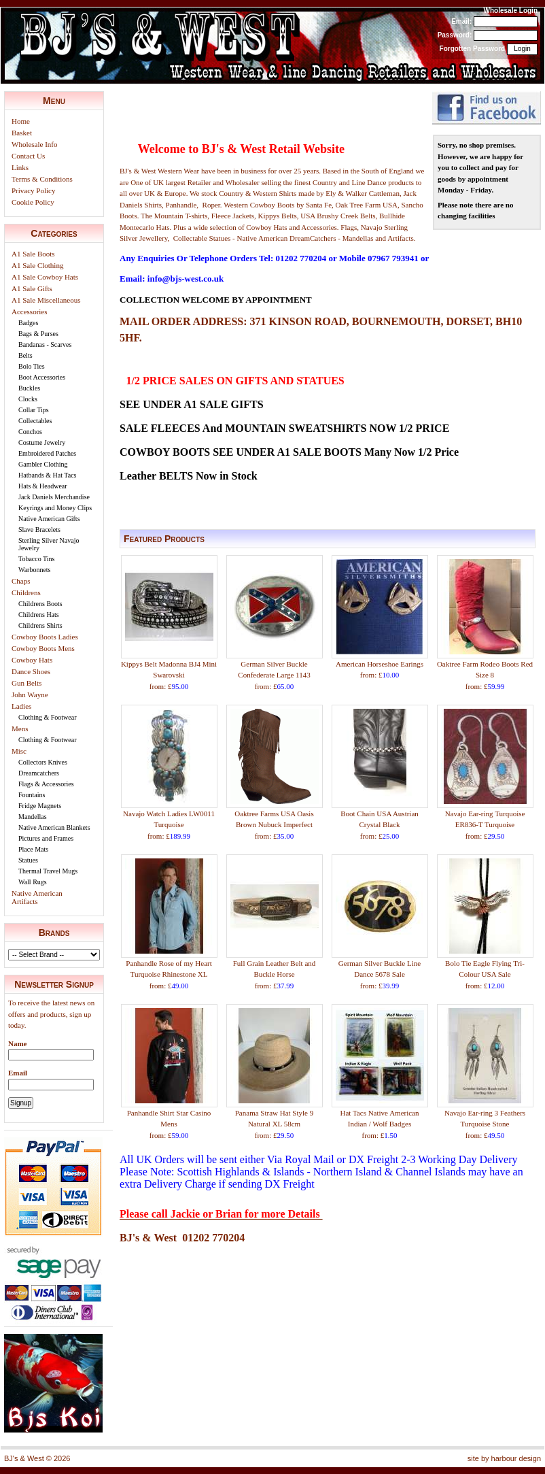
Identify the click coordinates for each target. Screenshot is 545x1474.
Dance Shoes (31, 671)
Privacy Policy (33, 190)
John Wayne (30, 694)
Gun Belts (26, 683)
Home (21, 121)
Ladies (21, 706)
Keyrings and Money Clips (55, 508)
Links (20, 167)
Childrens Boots (40, 603)
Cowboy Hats (32, 660)
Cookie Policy (33, 202)
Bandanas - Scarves (44, 344)
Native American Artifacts (37, 897)
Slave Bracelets (39, 529)
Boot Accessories (41, 377)
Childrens (26, 592)
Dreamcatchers (38, 773)
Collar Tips (33, 410)
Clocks (27, 399)
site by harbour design (504, 1458)
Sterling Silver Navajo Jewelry (48, 544)
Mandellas (32, 816)
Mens (20, 728)
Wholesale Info (35, 144)
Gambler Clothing (43, 464)
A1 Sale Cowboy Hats (45, 277)
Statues (28, 860)
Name (17, 1043)
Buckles (29, 388)
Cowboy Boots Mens (43, 648)
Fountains (31, 795)
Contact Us (28, 156)
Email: (461, 21)
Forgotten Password (473, 48)
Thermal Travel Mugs (47, 871)
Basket (22, 133)
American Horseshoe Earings (379, 664)
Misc (19, 751)
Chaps (21, 581)
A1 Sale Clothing (37, 265)
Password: (455, 35)
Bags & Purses (38, 333)
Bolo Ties (31, 366)
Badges (28, 322)
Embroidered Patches (47, 453)
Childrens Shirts (40, 625)
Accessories (30, 311)
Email (17, 1073)
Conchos (30, 431)
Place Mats (33, 849)
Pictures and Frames (45, 838)
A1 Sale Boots (33, 254)
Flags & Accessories (46, 784)
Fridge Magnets (39, 805)
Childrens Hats (38, 614)
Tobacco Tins (36, 559)
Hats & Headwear (42, 486)
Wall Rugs (32, 882)
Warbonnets (34, 569)
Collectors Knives (42, 762)
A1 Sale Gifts (32, 288)
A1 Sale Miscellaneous (46, 300)
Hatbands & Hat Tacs (47, 475)
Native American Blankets (54, 827)
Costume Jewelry (41, 442)
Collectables (35, 420)
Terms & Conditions (42, 179)
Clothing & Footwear (47, 717)
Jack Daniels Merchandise (54, 497)
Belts (25, 355)
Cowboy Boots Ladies (45, 637)
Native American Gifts (49, 518)
